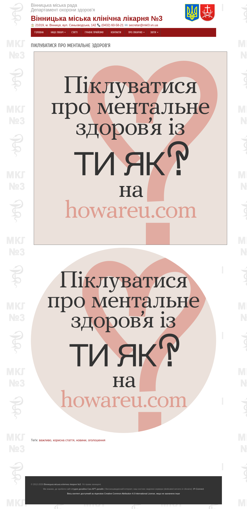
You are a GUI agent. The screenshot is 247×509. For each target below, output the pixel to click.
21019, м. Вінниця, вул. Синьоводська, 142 (65, 25)
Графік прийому (94, 32)
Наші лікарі (56, 33)
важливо (45, 440)
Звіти (152, 33)
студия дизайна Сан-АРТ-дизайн (87, 489)
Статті (74, 32)
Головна (39, 32)
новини (81, 440)
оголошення (96, 440)
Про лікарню (135, 33)
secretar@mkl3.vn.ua (143, 25)
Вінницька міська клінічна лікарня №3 (96, 18)
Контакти (116, 32)
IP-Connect (198, 489)
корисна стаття (63, 440)
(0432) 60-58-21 (113, 25)
